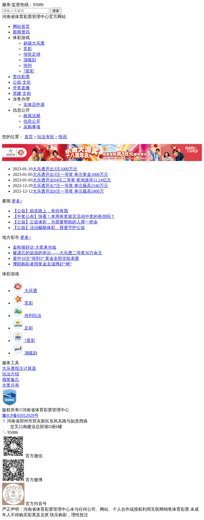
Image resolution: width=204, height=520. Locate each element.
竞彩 (27, 48)
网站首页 (21, 26)
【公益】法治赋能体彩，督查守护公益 (49, 227)
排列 (27, 65)
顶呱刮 (29, 60)
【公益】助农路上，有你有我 (40, 211)
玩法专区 (45, 136)
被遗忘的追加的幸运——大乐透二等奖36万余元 (57, 253)
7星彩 (28, 71)
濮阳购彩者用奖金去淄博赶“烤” (42, 264)
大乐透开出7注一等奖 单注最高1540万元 (70, 185)
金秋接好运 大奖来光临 (34, 247)
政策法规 (31, 115)
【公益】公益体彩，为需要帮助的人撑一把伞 (55, 222)
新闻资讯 (21, 32)
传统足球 (31, 54)
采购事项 (31, 127)
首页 (28, 136)
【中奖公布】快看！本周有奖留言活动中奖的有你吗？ (64, 216)
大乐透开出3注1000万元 (55, 169)
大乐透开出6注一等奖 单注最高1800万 (68, 191)
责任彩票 (21, 76)
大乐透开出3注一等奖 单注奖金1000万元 (70, 174)
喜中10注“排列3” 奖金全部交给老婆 (46, 258)
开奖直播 (21, 88)
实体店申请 (34, 104)
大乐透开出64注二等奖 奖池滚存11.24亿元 (72, 180)
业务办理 (21, 99)
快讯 (62, 136)
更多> (17, 201)
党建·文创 (22, 93)
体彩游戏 (21, 37)
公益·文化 (22, 82)
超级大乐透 (34, 43)
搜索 (55, 11)
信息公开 (21, 110)
